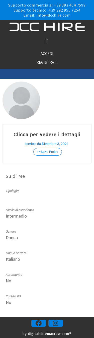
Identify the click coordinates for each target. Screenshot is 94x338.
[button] (47, 41)
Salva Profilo (47, 152)
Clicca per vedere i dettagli (47, 134)
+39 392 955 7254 (64, 10)
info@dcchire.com (53, 15)
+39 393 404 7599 (70, 5)
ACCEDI (47, 53)
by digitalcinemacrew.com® (47, 333)
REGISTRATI (47, 62)
